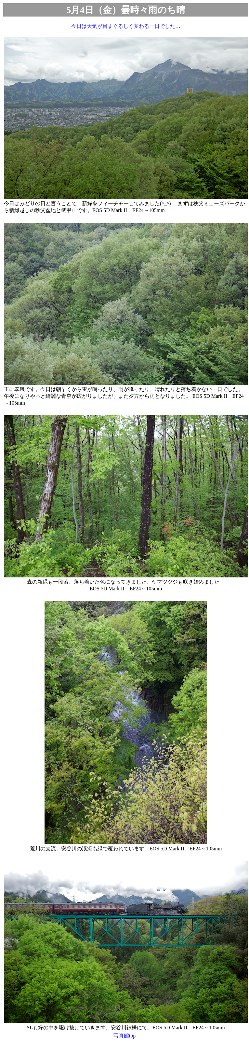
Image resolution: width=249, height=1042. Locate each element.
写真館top (124, 1035)
